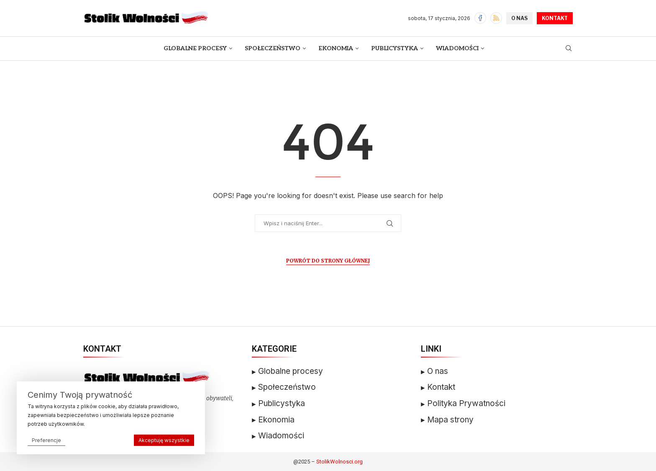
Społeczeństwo (272, 48)
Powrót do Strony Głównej (328, 260)
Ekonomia (335, 48)
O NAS (519, 18)
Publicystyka (394, 48)
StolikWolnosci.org (339, 461)
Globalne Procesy (195, 48)
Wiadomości (457, 48)
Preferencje (46, 440)
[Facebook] (480, 18)
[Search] (568, 48)
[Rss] (496, 18)
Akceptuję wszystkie (164, 440)
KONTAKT (555, 18)
